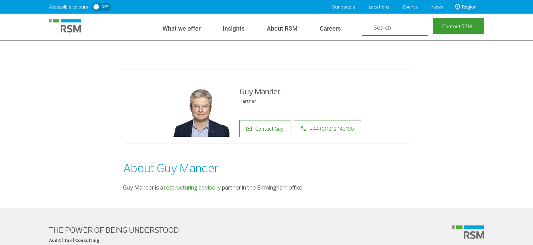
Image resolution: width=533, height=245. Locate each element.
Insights (233, 28)
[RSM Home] (65, 26)
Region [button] (466, 7)
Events (410, 7)
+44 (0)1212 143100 (327, 128)
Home (131, 53)
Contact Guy (265, 128)
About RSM (281, 28)
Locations (379, 7)
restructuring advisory (192, 187)
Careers (330, 28)
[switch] (101, 7)
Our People (161, 53)
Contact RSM (457, 26)
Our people (343, 7)
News (437, 7)
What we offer (182, 28)
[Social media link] (468, 232)
